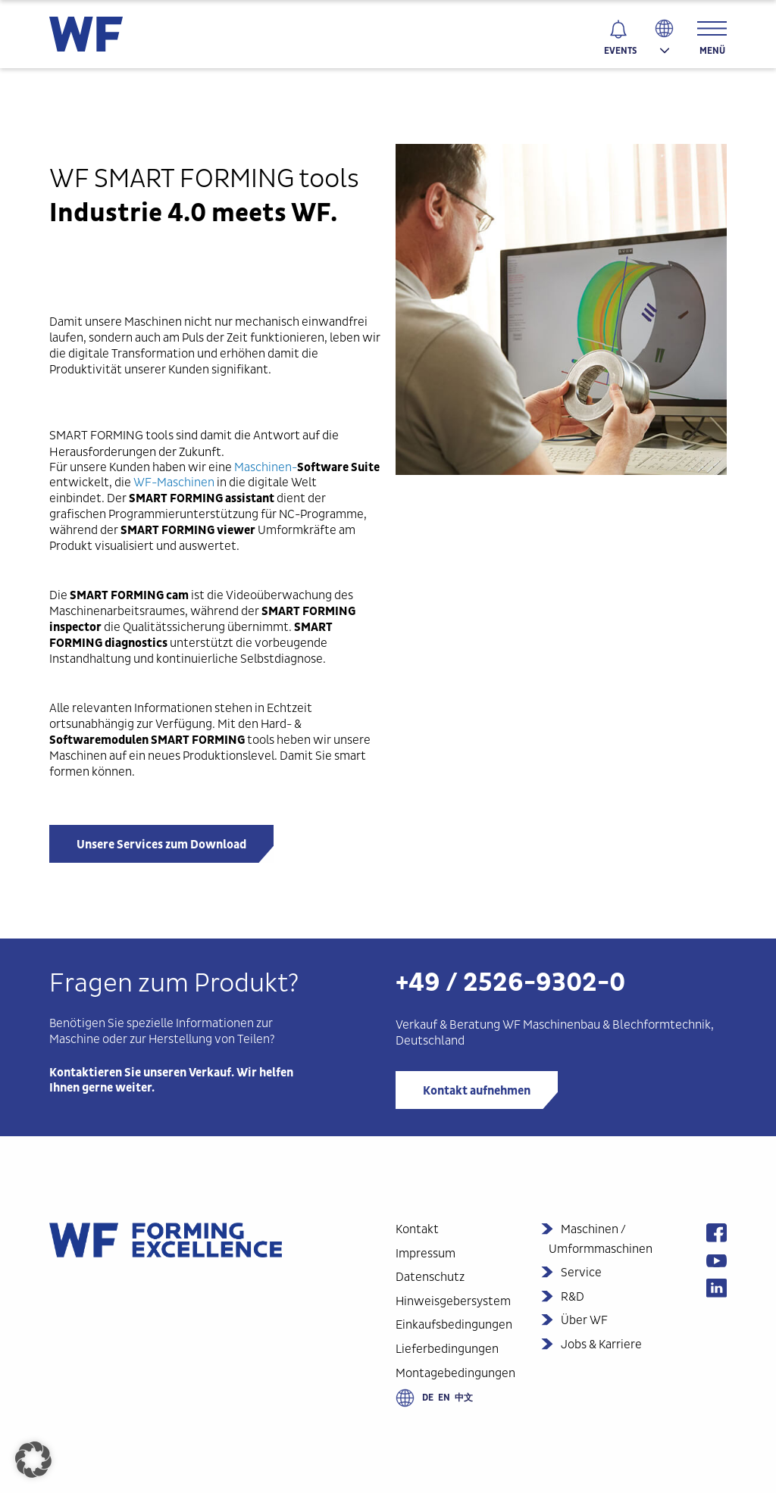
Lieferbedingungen (447, 1349)
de (427, 1397)
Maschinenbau (561, 1024)
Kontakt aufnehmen (476, 1090)
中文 (464, 1397)
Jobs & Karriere (601, 1344)
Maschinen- (307, 467)
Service (581, 1272)
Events (620, 50)
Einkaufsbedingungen (454, 1324)
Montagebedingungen (455, 1373)
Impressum (425, 1253)
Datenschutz (430, 1277)
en (444, 1397)
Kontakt (417, 1229)
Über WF (584, 1320)
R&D (572, 1296)
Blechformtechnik (660, 1024)
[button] (33, 1459)
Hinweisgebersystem (453, 1301)
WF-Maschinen (173, 482)
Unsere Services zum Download (161, 844)
